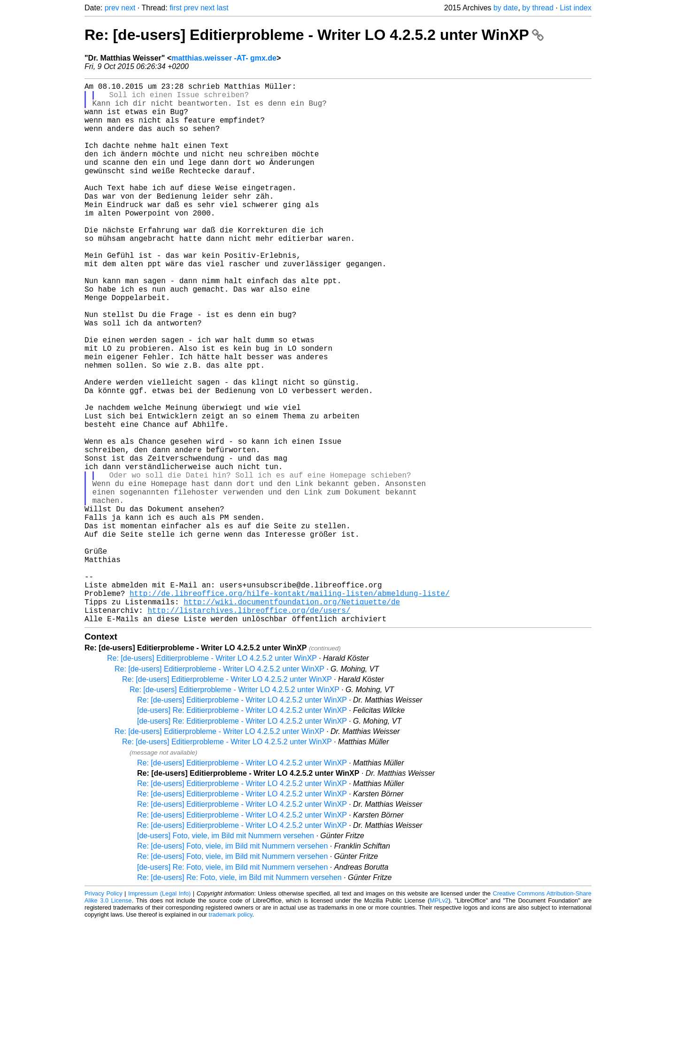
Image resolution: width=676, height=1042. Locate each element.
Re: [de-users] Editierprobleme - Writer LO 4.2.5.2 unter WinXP (314, 34)
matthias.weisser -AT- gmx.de (224, 58)
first (175, 8)
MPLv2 (439, 1020)
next (128, 8)
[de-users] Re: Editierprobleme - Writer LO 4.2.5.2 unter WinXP (242, 830)
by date (505, 8)
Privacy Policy (103, 1013)
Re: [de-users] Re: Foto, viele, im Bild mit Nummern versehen (239, 998)
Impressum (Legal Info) (159, 1013)
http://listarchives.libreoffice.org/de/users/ (248, 728)
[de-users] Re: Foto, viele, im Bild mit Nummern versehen (232, 987)
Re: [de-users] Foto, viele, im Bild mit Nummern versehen (232, 966)
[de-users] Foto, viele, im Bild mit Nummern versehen (225, 956)
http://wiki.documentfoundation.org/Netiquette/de (292, 718)
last (223, 8)
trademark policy (231, 1034)
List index (576, 8)
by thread (537, 8)
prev (112, 8)
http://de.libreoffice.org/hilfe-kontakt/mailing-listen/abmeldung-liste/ (290, 707)
